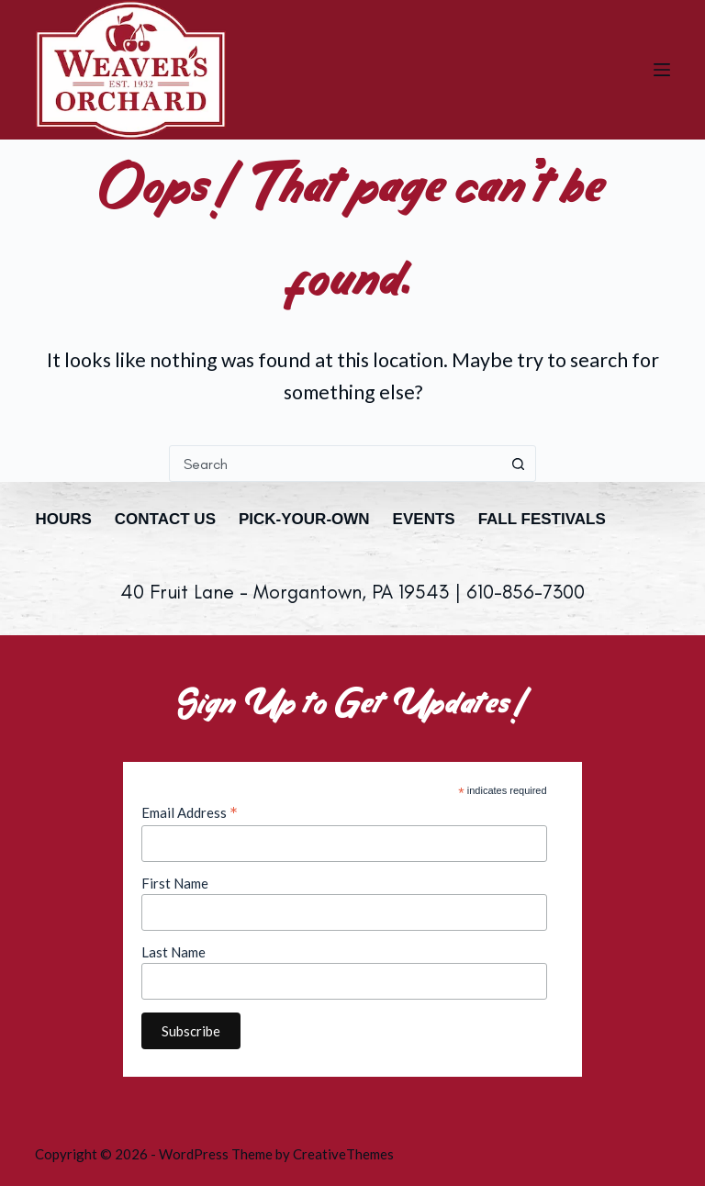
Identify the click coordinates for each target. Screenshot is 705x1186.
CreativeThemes (343, 1154)
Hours (63, 519)
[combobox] (335, 463)
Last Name (173, 952)
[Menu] (662, 70)
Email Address (189, 812)
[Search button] (517, 463)
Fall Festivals (542, 519)
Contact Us (165, 519)
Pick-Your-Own (304, 519)
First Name (174, 883)
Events (424, 519)
